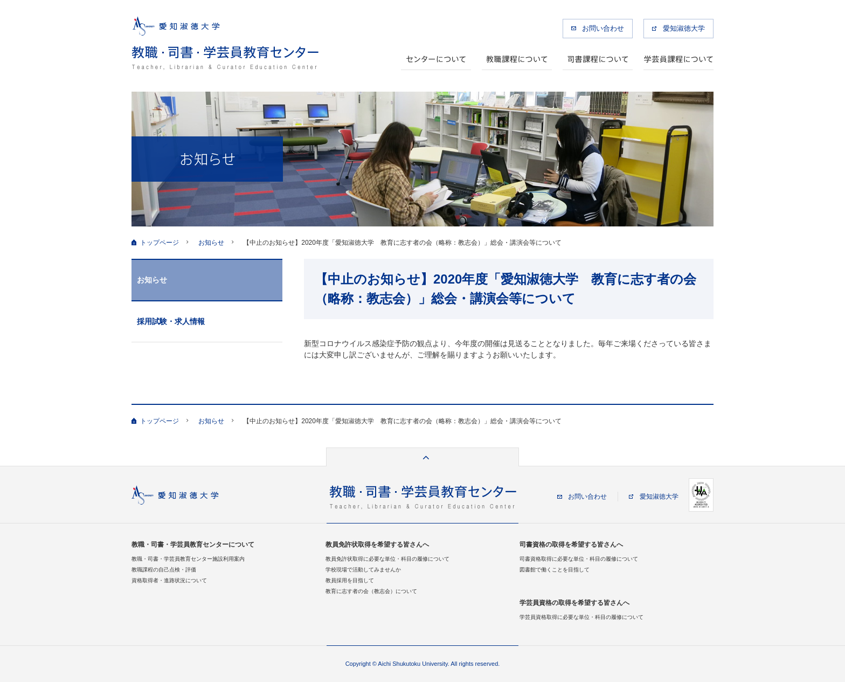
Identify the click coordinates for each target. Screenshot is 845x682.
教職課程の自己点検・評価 (163, 570)
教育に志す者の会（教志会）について (371, 591)
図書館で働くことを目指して (555, 570)
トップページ (159, 242)
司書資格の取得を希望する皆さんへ (571, 544)
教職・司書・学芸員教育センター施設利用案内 (188, 559)
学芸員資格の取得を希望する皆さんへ (574, 603)
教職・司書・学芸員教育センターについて (192, 544)
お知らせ (211, 242)
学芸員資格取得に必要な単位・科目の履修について (581, 617)
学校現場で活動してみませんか (363, 570)
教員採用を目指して (349, 580)
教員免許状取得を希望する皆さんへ (377, 544)
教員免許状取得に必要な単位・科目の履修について (387, 559)
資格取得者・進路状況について (169, 580)
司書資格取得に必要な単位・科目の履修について (579, 559)
